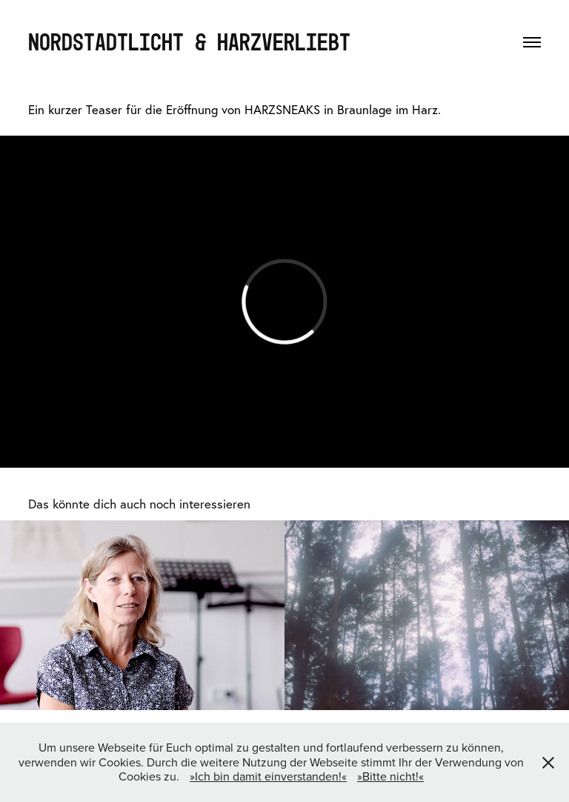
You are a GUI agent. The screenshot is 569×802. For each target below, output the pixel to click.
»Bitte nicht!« (390, 776)
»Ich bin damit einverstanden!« (268, 776)
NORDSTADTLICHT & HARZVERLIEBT (189, 41)
